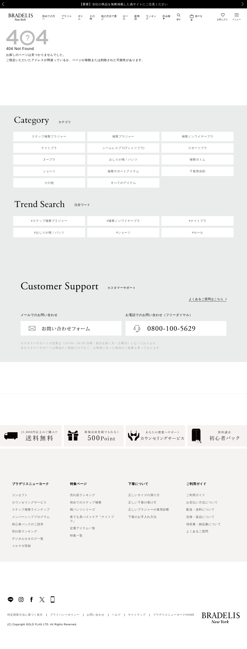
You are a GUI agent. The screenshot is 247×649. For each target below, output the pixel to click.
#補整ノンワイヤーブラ (123, 220)
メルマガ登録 (21, 545)
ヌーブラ (49, 159)
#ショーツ (123, 232)
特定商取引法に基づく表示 (25, 614)
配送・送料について (200, 509)
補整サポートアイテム (123, 171)
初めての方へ (48, 17)
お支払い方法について (202, 502)
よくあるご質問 (197, 531)
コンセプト (20, 495)
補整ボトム (197, 159)
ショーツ (49, 171)
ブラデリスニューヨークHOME (173, 614)
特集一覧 (76, 535)
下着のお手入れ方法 (142, 516)
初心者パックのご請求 (28, 524)
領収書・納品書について (203, 524)
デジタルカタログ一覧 (28, 538)
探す (179, 19)
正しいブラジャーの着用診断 (148, 509)
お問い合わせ (95, 614)
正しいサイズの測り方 (144, 495)
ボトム (80, 17)
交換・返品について (200, 516)
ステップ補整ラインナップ (31, 509)
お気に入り (222, 19)
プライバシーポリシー (64, 614)
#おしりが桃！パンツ (49, 232)
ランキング (151, 17)
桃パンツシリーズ (82, 509)
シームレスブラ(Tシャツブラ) (123, 148)
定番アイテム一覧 (82, 528)
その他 (92, 17)
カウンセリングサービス (29, 502)
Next (245, 4)
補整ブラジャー (123, 136)
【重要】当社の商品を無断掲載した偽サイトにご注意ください (123, 4)
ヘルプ (116, 614)
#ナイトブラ (197, 220)
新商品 (137, 17)
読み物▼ (166, 17)
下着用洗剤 (197, 171)
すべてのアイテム (123, 182)
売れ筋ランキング (24, 531)
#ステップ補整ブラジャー (49, 220)
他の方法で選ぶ (109, 17)
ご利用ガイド (195, 495)
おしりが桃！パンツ (123, 159)
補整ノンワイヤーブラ (197, 136)
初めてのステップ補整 (86, 502)
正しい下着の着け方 (142, 502)
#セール (197, 232)
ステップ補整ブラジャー (49, 136)
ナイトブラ (49, 148)
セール (125, 17)
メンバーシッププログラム (31, 516)
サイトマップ (137, 614)
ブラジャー (66, 17)
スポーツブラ (197, 148)
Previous (1, 4)
